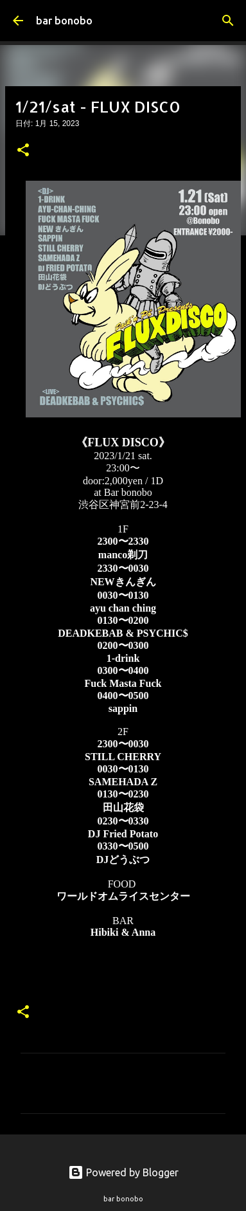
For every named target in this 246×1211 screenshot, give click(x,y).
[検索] (228, 20)
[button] (23, 151)
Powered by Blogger (123, 1172)
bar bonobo (64, 20)
